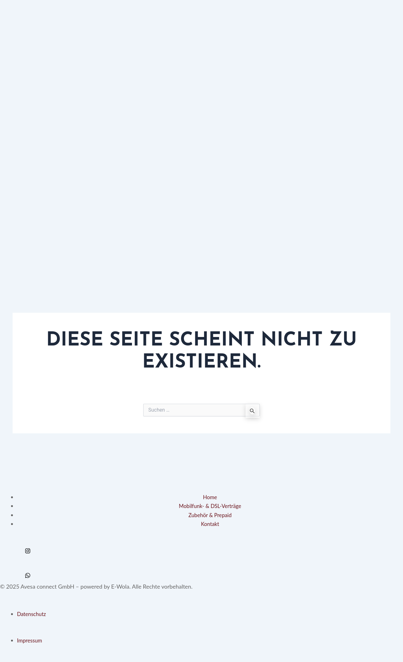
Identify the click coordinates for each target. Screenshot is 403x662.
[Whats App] (201, 574)
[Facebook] (201, 557)
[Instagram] (201, 548)
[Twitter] (201, 566)
